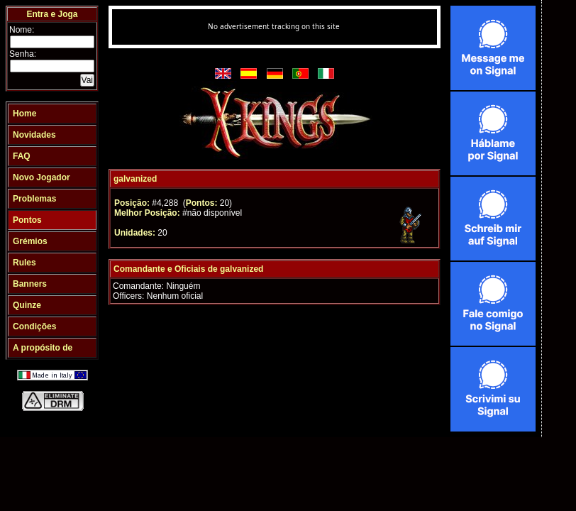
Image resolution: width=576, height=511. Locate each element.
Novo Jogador (41, 177)
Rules (24, 263)
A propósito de (42, 348)
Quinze (27, 305)
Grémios (30, 241)
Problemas (34, 199)
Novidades (34, 135)
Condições (34, 326)
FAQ (22, 156)
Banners (30, 284)
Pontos (27, 220)
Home (24, 114)
